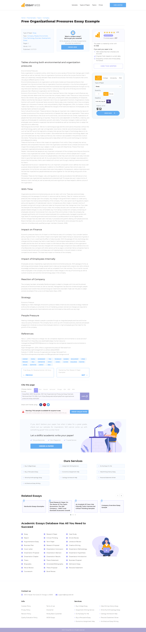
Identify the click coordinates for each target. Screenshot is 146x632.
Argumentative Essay (31, 541)
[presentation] (117, 495)
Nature (25, 364)
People (36, 36)
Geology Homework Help (69, 477)
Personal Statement (76, 568)
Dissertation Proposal (31, 553)
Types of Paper (85, 5)
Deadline (98, 98)
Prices (101, 5)
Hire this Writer (108, 66)
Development (46, 38)
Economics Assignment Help (70, 472)
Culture (65, 362)
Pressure (25, 362)
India (49, 364)
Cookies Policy (26, 606)
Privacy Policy (25, 610)
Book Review (51, 571)
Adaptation (33, 364)
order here (72, 47)
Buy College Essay (82, 606)
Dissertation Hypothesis (77, 553)
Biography (27, 564)
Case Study (73, 534)
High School (98, 78)
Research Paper (52, 534)
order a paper (46, 446)
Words (111, 94)
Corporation (41, 362)
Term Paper (50, 541)
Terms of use (50, 606)
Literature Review (75, 541)
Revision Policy (26, 614)
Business (38, 38)
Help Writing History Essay (108, 472)
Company (30, 36)
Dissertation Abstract (54, 553)
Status (49, 362)
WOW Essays (50, 617)
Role (33, 362)
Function (81, 362)
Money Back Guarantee (54, 614)
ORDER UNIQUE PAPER (79, 412)
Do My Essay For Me (106, 466)
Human (58, 362)
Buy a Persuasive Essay (31, 472)
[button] (71, 515)
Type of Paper (99, 83)
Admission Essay (75, 564)
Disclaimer (50, 610)
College (105, 78)
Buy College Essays (30, 466)
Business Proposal (75, 560)
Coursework (28, 571)
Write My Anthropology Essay (33, 477)
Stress (25, 40)
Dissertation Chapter (31, 556)
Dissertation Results (54, 556)
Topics (94, 5)
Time (25, 38)
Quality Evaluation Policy (29, 617)
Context (41, 364)
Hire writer (118, 5)
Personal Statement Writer (108, 477)
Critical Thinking (52, 538)
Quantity (98, 90)
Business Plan (29, 545)
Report (26, 538)
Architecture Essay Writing (32, 483)
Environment (43, 36)
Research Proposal (53, 545)
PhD (120, 78)
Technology (31, 38)
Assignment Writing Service (70, 466)
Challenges (73, 362)
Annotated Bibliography (55, 564)
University (113, 78)
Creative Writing (75, 545)
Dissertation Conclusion (55, 549)
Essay (34, 33)
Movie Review (29, 568)
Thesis (26, 560)
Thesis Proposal (52, 568)
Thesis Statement (53, 560)
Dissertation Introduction (78, 556)
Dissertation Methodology (78, 549)
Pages (106, 94)
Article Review (74, 538)
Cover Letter (28, 549)
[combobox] (108, 86)
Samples (75, 5)
